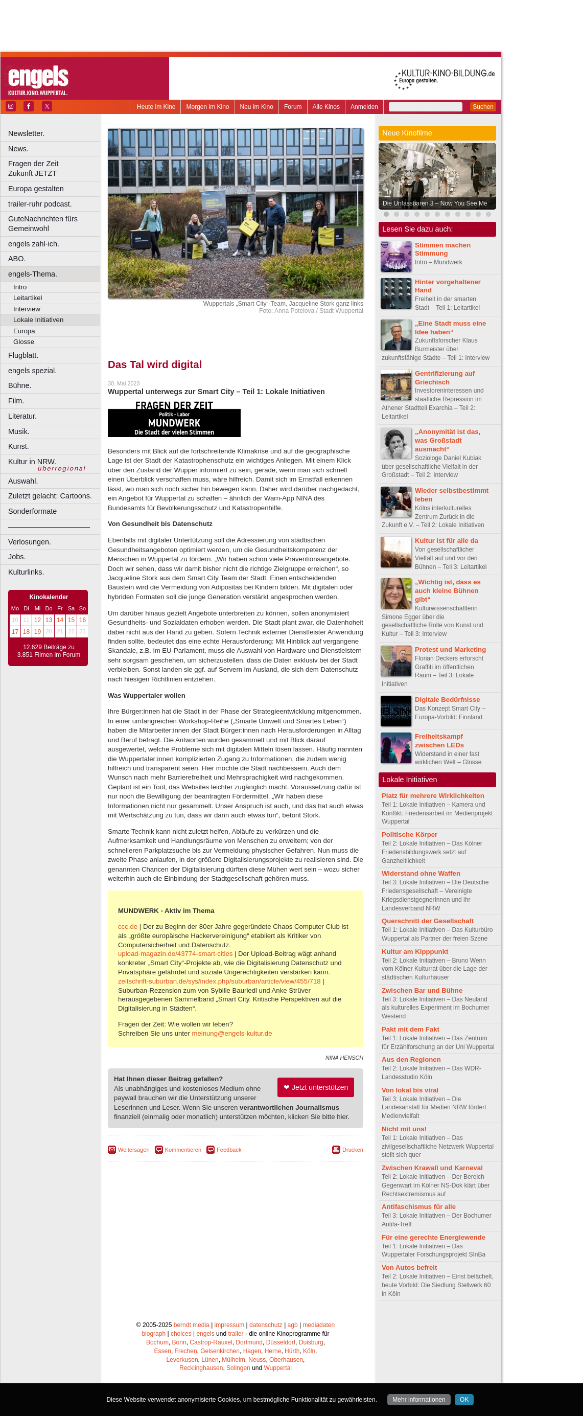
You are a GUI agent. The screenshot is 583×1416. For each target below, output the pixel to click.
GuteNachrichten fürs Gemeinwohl (43, 224)
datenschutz (266, 1325)
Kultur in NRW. (32, 462)
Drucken (352, 1150)
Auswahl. (23, 481)
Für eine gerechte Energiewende (433, 1237)
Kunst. (18, 446)
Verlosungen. (29, 542)
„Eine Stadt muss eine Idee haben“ (450, 327)
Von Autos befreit (409, 1267)
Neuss (257, 1359)
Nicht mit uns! (404, 1129)
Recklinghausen (201, 1368)
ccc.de (127, 926)
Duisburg (311, 1342)
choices (181, 1333)
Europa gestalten (36, 189)
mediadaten (318, 1325)
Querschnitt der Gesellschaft (428, 921)
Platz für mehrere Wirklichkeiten (433, 796)
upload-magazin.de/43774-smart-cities (175, 953)
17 (15, 631)
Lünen (209, 1359)
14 (60, 620)
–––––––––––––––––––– (49, 526)
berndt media (191, 1325)
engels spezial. (32, 371)
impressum (230, 1325)
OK (464, 1399)
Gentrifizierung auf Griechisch (445, 378)
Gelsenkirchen (220, 1351)
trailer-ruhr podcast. (40, 204)
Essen (162, 1351)
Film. (16, 401)
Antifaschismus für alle (419, 1207)
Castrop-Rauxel (211, 1342)
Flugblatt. (23, 355)
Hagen (252, 1351)
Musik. (19, 431)
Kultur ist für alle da (446, 540)
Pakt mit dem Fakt (410, 1029)
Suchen (483, 106)
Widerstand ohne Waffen (421, 873)
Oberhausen (286, 1359)
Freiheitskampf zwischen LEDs (439, 741)
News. (18, 149)
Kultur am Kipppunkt (415, 951)
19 (37, 631)
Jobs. (17, 557)
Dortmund (249, 1342)
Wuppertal (278, 1368)
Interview (26, 309)
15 (71, 620)
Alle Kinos (326, 106)
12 (37, 620)
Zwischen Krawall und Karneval (432, 1168)
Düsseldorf (280, 1342)
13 (48, 620)
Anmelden (364, 106)
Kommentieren (183, 1150)
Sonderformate (32, 511)
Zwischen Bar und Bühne (422, 990)
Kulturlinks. (26, 572)
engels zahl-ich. (33, 244)
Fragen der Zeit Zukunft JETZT (55, 168)
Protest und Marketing (450, 649)
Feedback (229, 1150)
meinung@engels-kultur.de (232, 1033)
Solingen (238, 1368)
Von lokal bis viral (410, 1090)
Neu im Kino (256, 106)
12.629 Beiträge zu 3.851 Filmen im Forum (48, 651)
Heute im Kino (156, 106)
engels (205, 1333)
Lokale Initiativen (38, 320)
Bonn (179, 1342)
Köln (309, 1351)
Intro (20, 287)
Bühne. (20, 385)
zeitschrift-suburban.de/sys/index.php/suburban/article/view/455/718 (219, 981)
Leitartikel (27, 298)
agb (293, 1325)
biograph (154, 1333)
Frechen (186, 1351)
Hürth (292, 1351)
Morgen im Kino (207, 106)
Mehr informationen (418, 1399)
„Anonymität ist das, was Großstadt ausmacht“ (447, 440)
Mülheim (233, 1359)
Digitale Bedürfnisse (447, 699)
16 (82, 620)
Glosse (23, 342)
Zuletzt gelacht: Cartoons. (50, 496)
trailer (235, 1333)
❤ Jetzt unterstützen (316, 1087)
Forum (293, 106)
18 (26, 631)
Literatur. (22, 416)
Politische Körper (409, 834)
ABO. (17, 259)
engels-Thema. (32, 274)
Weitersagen (134, 1150)
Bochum (157, 1342)
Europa (24, 331)
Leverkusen (182, 1359)
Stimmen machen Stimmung (443, 249)
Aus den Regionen (411, 1059)
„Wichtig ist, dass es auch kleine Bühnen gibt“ (448, 590)
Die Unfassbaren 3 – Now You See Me (435, 203)
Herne (273, 1351)
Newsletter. (26, 133)
